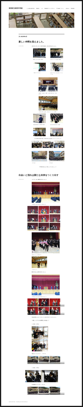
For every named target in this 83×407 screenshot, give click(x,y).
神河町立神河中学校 (16, 8)
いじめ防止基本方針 (31, 8)
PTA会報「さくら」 (60, 8)
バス (42, 8)
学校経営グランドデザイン (49, 8)
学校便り (38, 8)
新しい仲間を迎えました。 (32, 41)
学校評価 (72, 8)
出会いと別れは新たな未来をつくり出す (38, 175)
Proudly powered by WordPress (22, 401)
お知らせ (67, 8)
